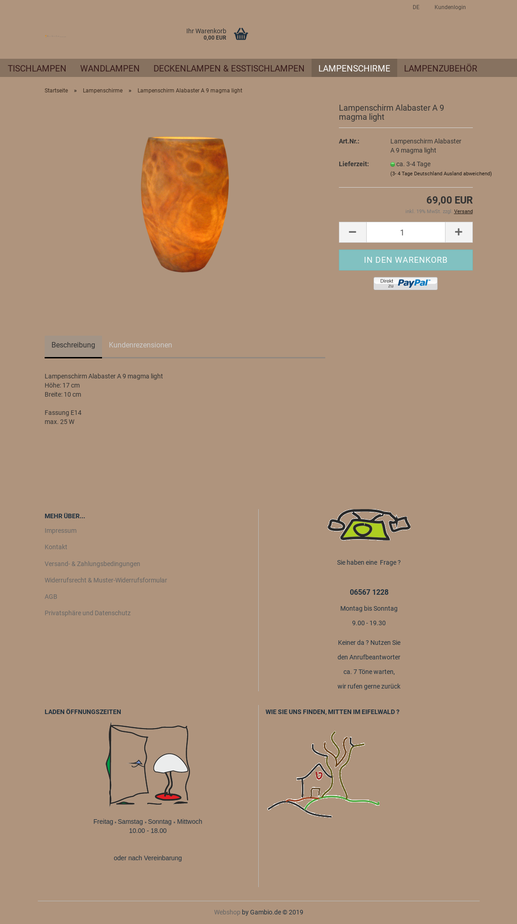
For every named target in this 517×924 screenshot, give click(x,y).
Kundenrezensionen (140, 345)
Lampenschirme (354, 68)
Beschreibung (73, 345)
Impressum (61, 530)
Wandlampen (110, 68)
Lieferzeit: (354, 164)
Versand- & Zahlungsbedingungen (92, 563)
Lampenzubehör (440, 68)
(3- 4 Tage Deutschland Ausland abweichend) (441, 174)
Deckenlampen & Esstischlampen (229, 68)
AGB (51, 596)
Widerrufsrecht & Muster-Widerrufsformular (106, 580)
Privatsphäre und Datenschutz (88, 613)
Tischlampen (37, 68)
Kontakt (56, 547)
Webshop (227, 912)
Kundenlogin (449, 7)
